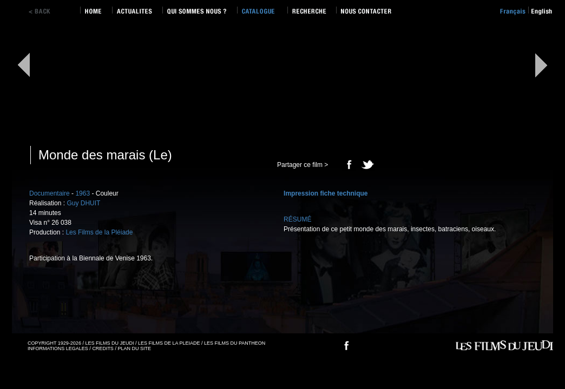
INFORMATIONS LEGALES (58, 348)
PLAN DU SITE (134, 348)
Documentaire (49, 193)
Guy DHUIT (83, 203)
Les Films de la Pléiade (99, 232)
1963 (82, 193)
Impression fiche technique (325, 193)
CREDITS (103, 348)
